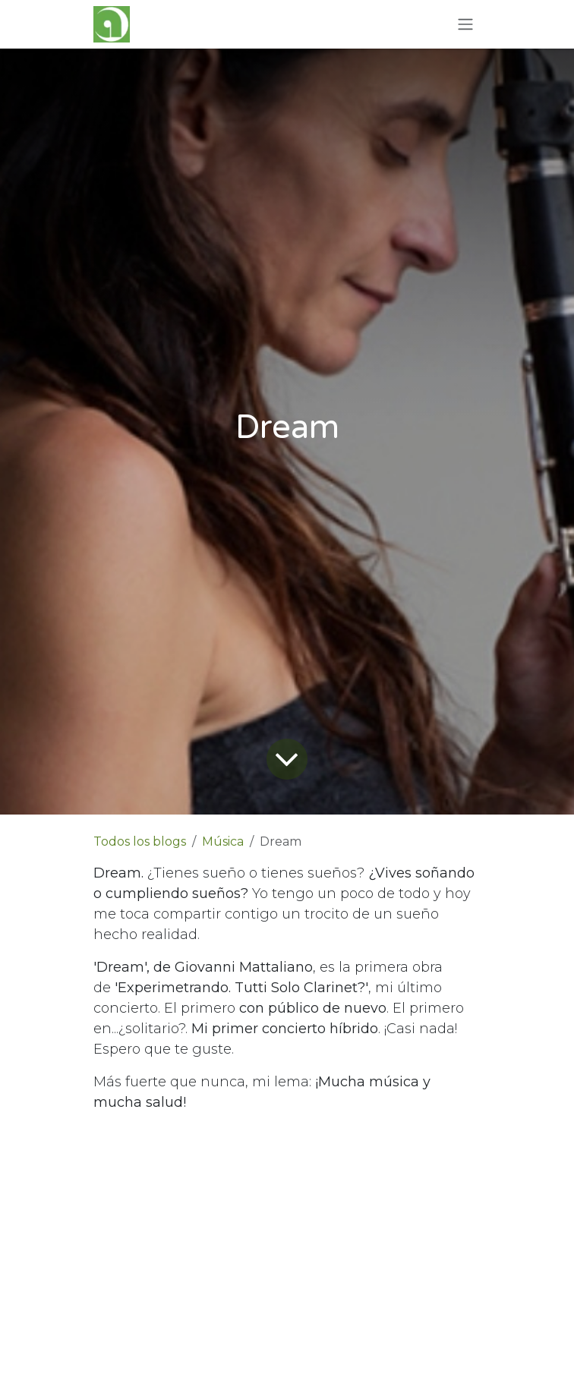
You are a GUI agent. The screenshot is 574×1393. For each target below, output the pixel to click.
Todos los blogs (139, 841)
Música (223, 841)
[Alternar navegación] (465, 24)
